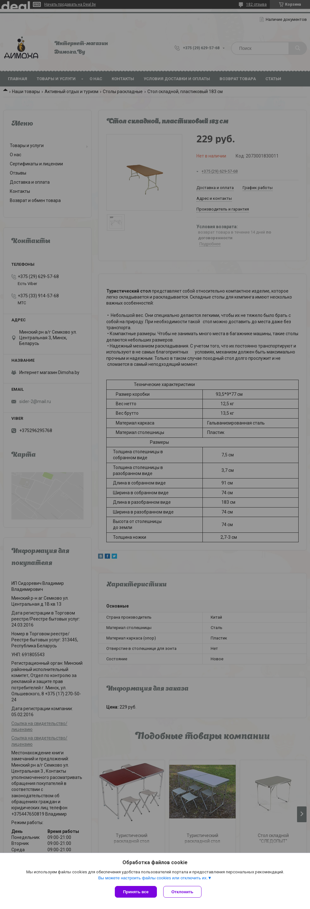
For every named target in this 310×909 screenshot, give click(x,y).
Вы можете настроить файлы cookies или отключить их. (153, 878)
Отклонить (182, 891)
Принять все (136, 891)
